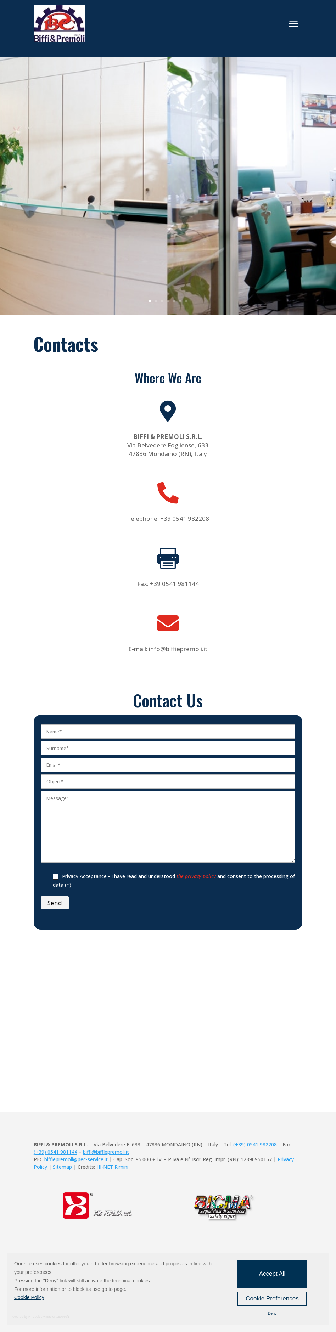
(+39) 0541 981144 (55, 1151)
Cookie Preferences (272, 1298)
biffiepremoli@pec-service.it (76, 1159)
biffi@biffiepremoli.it (106, 1151)
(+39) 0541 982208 (255, 1144)
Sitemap (62, 1166)
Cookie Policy (29, 1297)
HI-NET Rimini (112, 1166)
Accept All (272, 1273)
